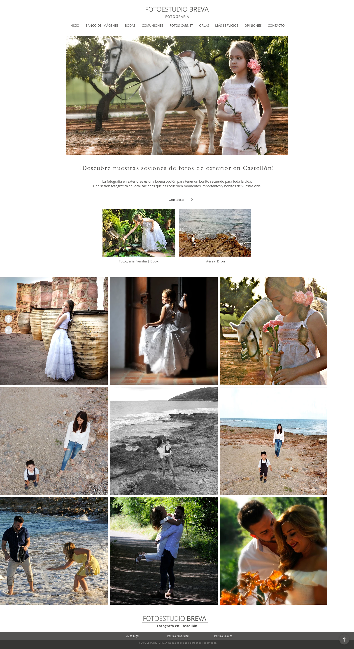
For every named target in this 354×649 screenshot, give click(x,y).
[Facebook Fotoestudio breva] (8, 319)
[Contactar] (177, 199)
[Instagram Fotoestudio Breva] (8, 330)
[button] (102, 25)
